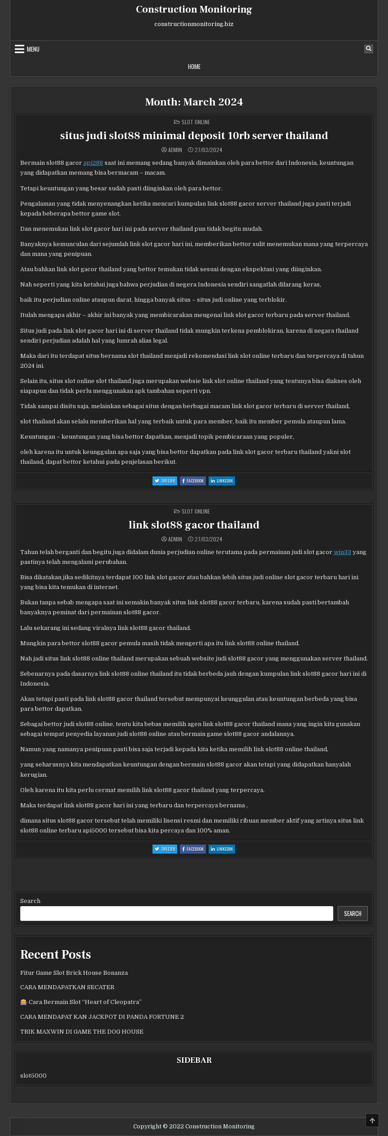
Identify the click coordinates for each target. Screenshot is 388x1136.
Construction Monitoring (194, 9)
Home (194, 66)
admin (175, 150)
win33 (342, 552)
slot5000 (33, 1075)
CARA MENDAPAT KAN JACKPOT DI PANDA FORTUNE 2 (102, 1016)
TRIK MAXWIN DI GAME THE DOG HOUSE (82, 1031)
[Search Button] (368, 48)
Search (30, 901)
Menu (33, 48)
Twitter (166, 481)
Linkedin (223, 481)
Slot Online (196, 122)
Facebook (194, 481)
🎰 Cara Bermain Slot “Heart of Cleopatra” (81, 1002)
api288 (93, 162)
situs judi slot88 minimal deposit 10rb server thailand (194, 136)
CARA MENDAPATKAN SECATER (67, 987)
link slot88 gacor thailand (194, 525)
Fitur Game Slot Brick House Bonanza (74, 972)
